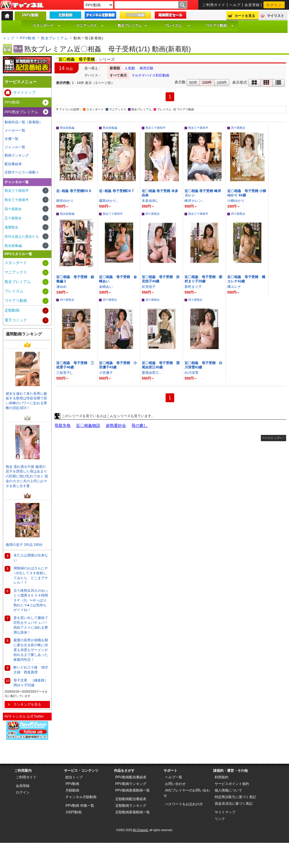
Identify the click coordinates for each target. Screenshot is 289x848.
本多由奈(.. (150, 201)
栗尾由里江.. (151, 373)
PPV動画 (28, 38)
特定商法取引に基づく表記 (235, 797)
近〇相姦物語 (88, 425)
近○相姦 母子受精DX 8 (73, 191)
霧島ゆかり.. (108, 201)
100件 (207, 82)
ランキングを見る (27, 704)
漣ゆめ (61, 287)
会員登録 (252, 5)
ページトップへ (272, 437)
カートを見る (244, 16)
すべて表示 (118, 75)
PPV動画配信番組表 (130, 777)
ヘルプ (235, 5)
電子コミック (16, 320)
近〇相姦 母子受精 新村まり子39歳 (203, 279)
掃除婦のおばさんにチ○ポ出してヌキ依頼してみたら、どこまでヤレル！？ (30, 575)
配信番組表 (13, 164)
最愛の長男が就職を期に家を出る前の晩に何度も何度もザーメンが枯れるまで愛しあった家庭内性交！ (30, 649)
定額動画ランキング (130, 806)
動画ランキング (17, 155)
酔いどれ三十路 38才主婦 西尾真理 (30, 669)
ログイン (274, 5)
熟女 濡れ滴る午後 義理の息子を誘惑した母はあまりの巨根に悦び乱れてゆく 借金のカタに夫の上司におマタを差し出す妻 (27, 476)
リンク (220, 819)
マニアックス (90, 26)
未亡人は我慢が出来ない (30, 557)
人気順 (130, 68)
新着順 (115, 68)
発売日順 (146, 68)
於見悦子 (149, 287)
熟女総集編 (67, 127)
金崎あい (106, 287)
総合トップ (74, 777)
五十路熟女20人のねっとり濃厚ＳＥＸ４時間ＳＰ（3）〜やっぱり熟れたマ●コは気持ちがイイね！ (30, 600)
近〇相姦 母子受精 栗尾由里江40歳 (161, 365)
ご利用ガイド (214, 5)
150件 (222, 82)
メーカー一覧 (15, 130)
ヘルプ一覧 (173, 777)
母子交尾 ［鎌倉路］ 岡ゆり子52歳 (31, 682)
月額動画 (72, 790)
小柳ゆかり (236, 201)
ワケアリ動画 (220, 26)
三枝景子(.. (64, 373)
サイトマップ (225, 812)
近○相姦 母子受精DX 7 (116, 191)
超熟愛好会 (116, 425)
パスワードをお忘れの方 (184, 804)
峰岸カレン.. (194, 201)
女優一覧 (11, 139)
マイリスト (275, 16)
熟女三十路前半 (156, 127)
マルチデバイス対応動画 (150, 75)
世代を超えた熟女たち (22, 237)
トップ (8, 38)
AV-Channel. (140, 830)
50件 (193, 82)
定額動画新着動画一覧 (132, 812)
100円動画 (73, 812)
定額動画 (12, 310)
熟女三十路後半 (198, 213)
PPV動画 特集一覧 (79, 806)
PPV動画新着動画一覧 (132, 790)
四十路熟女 (238, 127)
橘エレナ (234, 287)
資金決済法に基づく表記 (234, 804)
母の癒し (139, 425)
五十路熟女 (13, 218)
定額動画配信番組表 (130, 799)
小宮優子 (106, 373)
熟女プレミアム (132, 26)
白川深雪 (191, 373)
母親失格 (63, 425)
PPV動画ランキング (130, 784)
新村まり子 (193, 287)
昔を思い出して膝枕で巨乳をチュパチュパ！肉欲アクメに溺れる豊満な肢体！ (30, 625)
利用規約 (221, 777)
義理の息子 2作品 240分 (24, 545)
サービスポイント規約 (232, 784)
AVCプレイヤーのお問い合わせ (187, 793)
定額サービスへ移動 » (21, 172)
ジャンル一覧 (15, 147)
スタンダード (46, 26)
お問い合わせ (175, 784)
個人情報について (228, 790)
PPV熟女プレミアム (21, 112)
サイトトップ (24, 92)
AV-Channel (22, 5)
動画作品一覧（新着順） (23, 122)
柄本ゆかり (64, 201)
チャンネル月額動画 (80, 797)
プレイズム (177, 26)
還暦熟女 (11, 227)
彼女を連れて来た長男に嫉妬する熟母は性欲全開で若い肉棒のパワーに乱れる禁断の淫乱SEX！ (26, 401)
